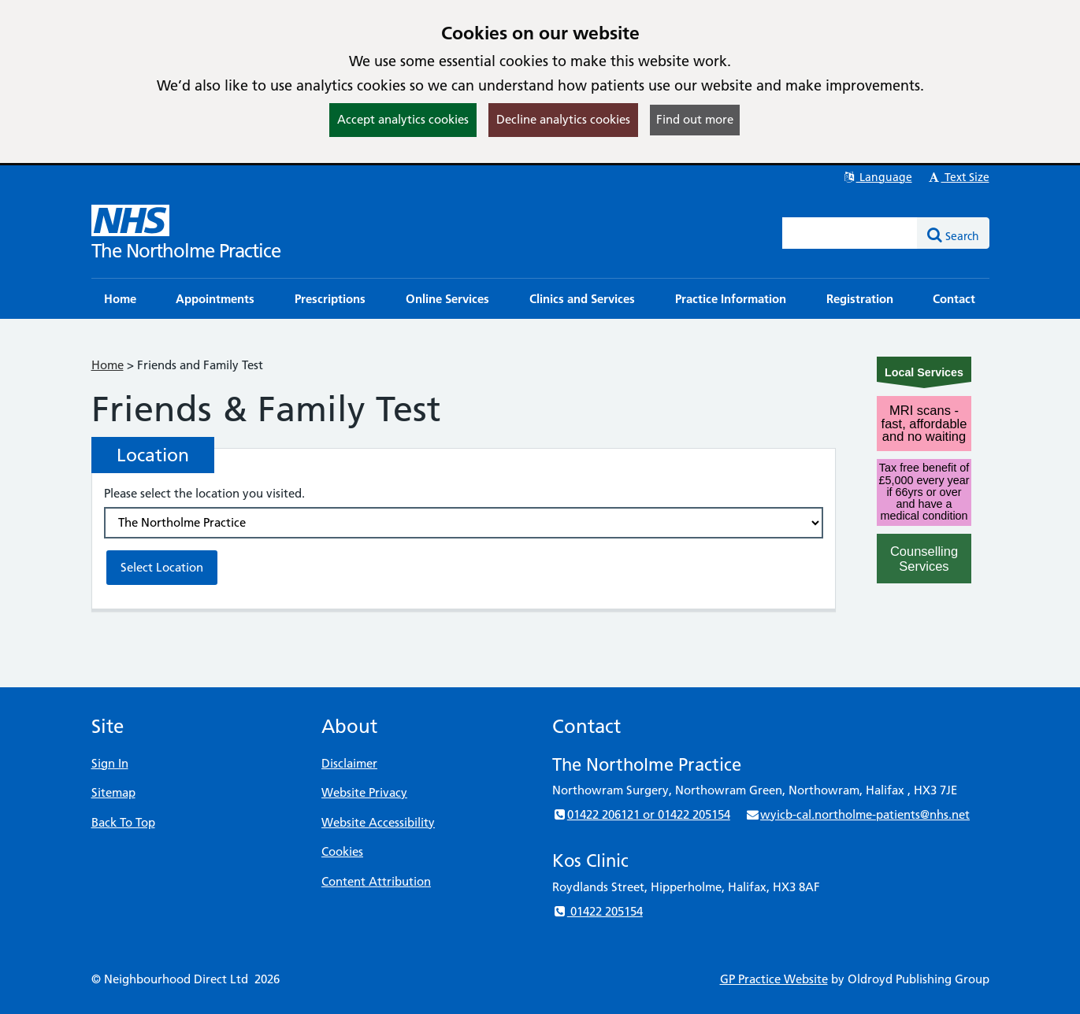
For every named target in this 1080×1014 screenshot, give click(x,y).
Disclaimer (349, 763)
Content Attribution (376, 881)
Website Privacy (364, 792)
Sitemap (113, 792)
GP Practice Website (774, 978)
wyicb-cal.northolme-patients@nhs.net (857, 814)
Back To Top (123, 822)
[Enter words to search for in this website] (850, 233)
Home (107, 364)
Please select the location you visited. (204, 493)
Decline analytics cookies (563, 119)
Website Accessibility (378, 822)
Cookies (342, 851)
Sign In (109, 763)
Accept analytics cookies (403, 119)
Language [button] (877, 177)
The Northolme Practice (185, 250)
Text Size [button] (958, 177)
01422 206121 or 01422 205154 (641, 814)
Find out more (694, 119)
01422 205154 (597, 911)
